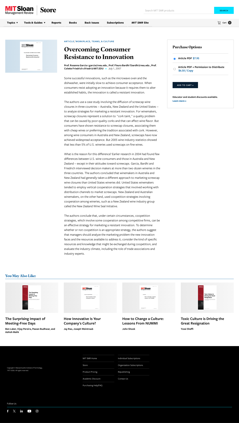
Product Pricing (90, 372)
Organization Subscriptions (130, 365)
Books (73, 22)
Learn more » (180, 101)
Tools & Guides (33, 22)
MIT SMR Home (90, 358)
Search (224, 10)
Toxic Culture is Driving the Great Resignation (202, 321)
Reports (56, 22)
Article (69, 41)
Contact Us (123, 378)
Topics (11, 22)
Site (140, 22)
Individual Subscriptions (129, 358)
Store (85, 365)
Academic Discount (91, 378)
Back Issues (92, 22)
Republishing (124, 372)
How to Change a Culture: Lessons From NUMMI (143, 321)
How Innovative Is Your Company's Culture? (82, 321)
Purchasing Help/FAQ (92, 385)
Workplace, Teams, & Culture (95, 41)
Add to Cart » (185, 85)
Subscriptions (115, 22)
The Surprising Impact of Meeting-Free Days (25, 321)
